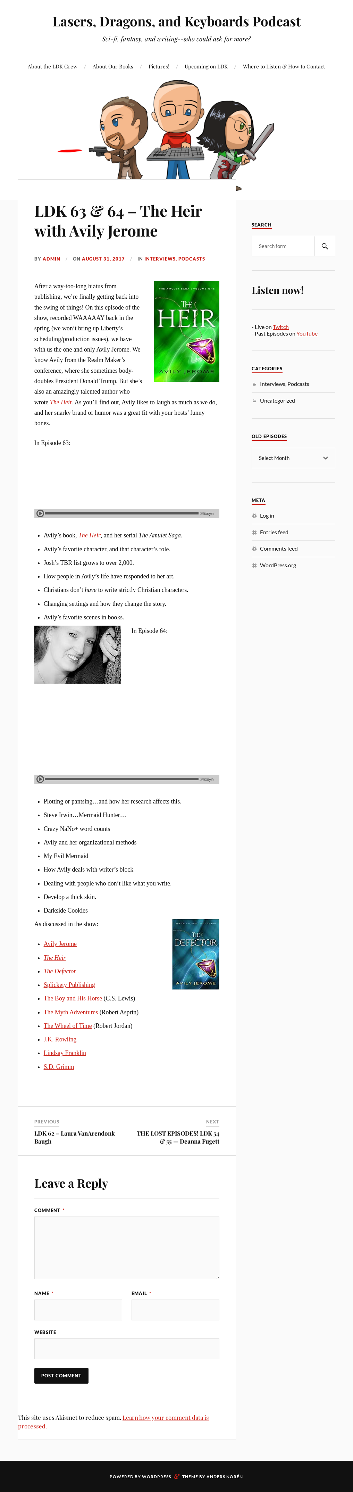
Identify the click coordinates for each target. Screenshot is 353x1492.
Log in (267, 515)
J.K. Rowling (60, 1039)
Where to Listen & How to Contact (284, 66)
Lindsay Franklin (65, 1052)
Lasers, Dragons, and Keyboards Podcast (176, 21)
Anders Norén (225, 1476)
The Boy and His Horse (74, 998)
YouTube (307, 333)
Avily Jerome (60, 943)
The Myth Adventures (71, 1012)
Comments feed (279, 548)
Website (45, 1332)
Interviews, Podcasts (174, 259)
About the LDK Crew (52, 66)
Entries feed (274, 531)
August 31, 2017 (103, 259)
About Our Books (113, 66)
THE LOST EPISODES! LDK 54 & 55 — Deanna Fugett (178, 1137)
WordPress (156, 1476)
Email (141, 1293)
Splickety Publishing (69, 984)
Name (43, 1293)
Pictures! (159, 66)
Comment (49, 1210)
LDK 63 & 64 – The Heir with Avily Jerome (118, 220)
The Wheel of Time (68, 1025)
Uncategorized (277, 400)
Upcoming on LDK (206, 66)
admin (51, 259)
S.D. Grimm (59, 1066)
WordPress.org (278, 564)
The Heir (61, 402)
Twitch (281, 326)
